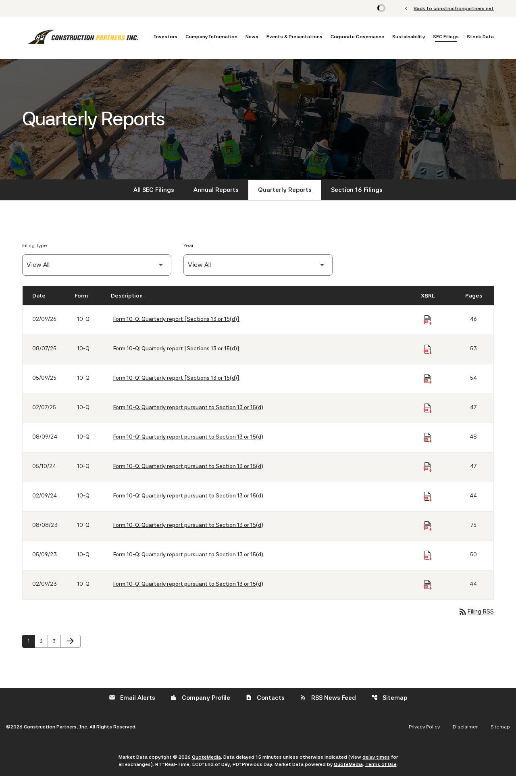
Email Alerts (132, 697)
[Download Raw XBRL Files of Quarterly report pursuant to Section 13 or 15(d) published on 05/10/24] (428, 467)
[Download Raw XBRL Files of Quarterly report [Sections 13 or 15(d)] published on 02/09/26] (428, 320)
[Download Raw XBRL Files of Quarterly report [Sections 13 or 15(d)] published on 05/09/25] (428, 379)
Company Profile (200, 697)
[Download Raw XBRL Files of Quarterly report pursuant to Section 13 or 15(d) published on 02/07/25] (428, 408)
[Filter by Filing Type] (96, 265)
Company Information (211, 37)
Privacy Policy (424, 726)
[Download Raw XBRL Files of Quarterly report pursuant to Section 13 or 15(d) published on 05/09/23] (428, 555)
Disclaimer (465, 726)
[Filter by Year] (258, 265)
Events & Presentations (294, 37)
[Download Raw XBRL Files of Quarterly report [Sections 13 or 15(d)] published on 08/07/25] (428, 349)
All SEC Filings (153, 189)
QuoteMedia (206, 757)
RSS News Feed (328, 697)
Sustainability (408, 37)
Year (188, 245)
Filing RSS (476, 611)
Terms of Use (381, 764)
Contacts (265, 697)
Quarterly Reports (285, 189)
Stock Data (480, 37)
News (252, 37)
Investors (165, 37)
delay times (376, 757)
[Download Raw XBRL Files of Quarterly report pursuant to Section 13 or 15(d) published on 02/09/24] (428, 496)
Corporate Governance (357, 37)
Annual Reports (216, 189)
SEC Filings (446, 37)
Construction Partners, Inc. (56, 727)
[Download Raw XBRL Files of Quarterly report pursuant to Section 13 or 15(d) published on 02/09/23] (428, 585)
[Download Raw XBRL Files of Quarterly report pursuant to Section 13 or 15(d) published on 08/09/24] (428, 438)
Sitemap (389, 697)
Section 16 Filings (357, 189)
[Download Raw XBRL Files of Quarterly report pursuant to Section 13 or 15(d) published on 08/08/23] (428, 526)
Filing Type (34, 245)
